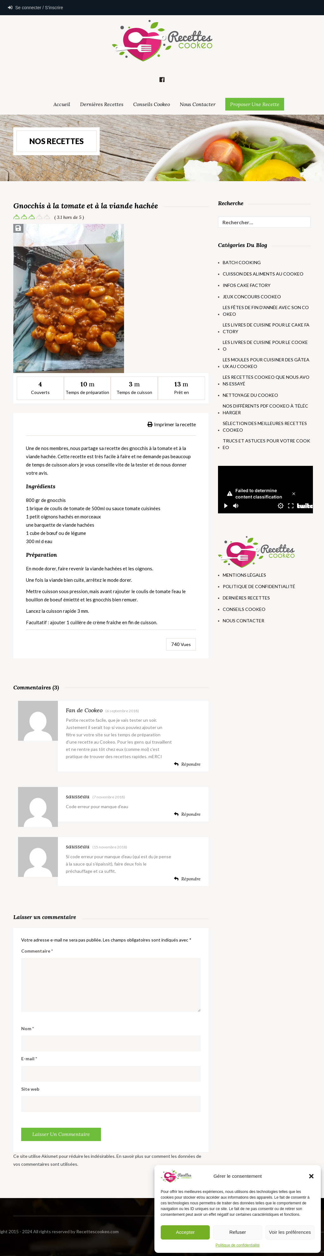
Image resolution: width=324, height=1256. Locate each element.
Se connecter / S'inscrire (35, 7)
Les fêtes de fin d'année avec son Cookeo (266, 311)
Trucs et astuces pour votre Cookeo (266, 444)
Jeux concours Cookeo (252, 296)
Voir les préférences (290, 1232)
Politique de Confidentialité (259, 586)
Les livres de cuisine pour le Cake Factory (266, 328)
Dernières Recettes (101, 104)
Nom (27, 1028)
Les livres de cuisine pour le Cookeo (265, 345)
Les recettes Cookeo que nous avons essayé (266, 380)
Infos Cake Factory (247, 285)
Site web (30, 1089)
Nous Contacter (197, 104)
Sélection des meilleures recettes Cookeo (265, 427)
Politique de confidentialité (237, 1245)
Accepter (185, 1232)
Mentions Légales (244, 575)
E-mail (29, 1058)
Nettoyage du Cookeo (250, 395)
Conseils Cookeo (151, 104)
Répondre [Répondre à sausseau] (187, 814)
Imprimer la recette (171, 424)
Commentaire (37, 951)
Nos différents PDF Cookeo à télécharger (265, 409)
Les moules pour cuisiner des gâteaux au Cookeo (266, 363)
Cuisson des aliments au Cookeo (263, 273)
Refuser (237, 1232)
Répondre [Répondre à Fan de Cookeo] (187, 764)
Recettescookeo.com (48, 1231)
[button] (311, 1176)
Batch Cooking (242, 262)
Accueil (61, 104)
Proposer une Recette (254, 104)
